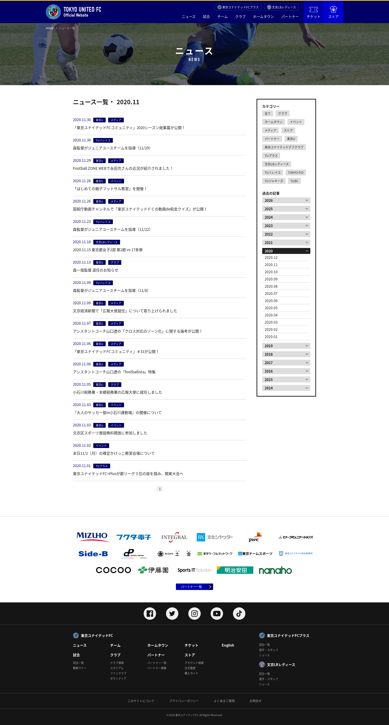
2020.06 (271, 300)
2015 (269, 379)
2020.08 (271, 286)
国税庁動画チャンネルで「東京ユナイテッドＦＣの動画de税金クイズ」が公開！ (140, 209)
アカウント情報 (194, 663)
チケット (314, 13)
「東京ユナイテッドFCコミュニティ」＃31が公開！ (116, 351)
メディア (270, 130)
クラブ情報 (117, 663)
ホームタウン (263, 16)
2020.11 (271, 264)
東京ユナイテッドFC (97, 635)
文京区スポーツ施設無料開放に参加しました (110, 433)
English (228, 645)
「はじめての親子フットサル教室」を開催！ (110, 188)
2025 (269, 208)
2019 (269, 345)
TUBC (294, 181)
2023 (269, 225)
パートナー (290, 16)
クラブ (240, 16)
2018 (269, 354)
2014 (269, 387)
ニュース (188, 16)
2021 (269, 242)
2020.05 (271, 307)
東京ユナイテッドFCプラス (240, 7)
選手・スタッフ (268, 650)
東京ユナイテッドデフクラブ (284, 147)
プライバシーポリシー (184, 701)
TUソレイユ (273, 172)
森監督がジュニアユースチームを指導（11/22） (113, 229)
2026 (269, 200)
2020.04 (271, 314)
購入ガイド (191, 673)
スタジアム (117, 668)
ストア (333, 12)
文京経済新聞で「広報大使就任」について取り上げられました (125, 310)
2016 (269, 371)
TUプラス (271, 155)
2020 (269, 250)
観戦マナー (80, 668)
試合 (206, 16)
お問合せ (255, 701)
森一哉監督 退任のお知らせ (95, 270)
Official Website (73, 12)
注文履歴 (190, 668)
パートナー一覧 (191, 587)
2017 (269, 362)
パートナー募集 (156, 668)
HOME (49, 28)
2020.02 (271, 329)
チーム (222, 16)
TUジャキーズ (274, 181)
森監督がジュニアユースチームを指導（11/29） (113, 148)
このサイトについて (141, 701)
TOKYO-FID (295, 172)
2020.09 (271, 278)
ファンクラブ (118, 673)
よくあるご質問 (224, 701)
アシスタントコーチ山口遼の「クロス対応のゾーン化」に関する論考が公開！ (138, 331)
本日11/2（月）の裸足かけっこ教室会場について (114, 453)
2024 (269, 217)
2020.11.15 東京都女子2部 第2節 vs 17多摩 (108, 249)
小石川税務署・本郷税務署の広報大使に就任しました (117, 392)
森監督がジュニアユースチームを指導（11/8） (112, 290)
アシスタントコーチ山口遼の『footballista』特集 (114, 372)
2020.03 (271, 322)
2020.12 (271, 257)
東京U (291, 139)
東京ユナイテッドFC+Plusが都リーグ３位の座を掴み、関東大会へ (128, 473)
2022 (269, 234)
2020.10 (271, 271)
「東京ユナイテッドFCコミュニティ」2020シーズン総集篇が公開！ (129, 127)
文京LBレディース (284, 7)
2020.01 (271, 336)
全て (268, 113)
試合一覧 (78, 663)
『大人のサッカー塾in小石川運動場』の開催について (117, 412)
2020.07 (271, 293)
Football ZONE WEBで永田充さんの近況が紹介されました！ (123, 168)
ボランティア (118, 678)
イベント (296, 122)
